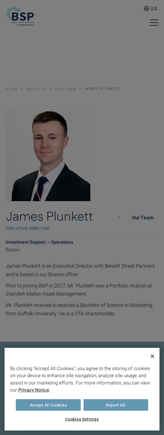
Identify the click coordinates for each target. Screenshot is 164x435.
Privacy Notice (33, 389)
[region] (82, 389)
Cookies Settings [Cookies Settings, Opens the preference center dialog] (82, 419)
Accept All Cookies (48, 405)
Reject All (115, 405)
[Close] (152, 356)
